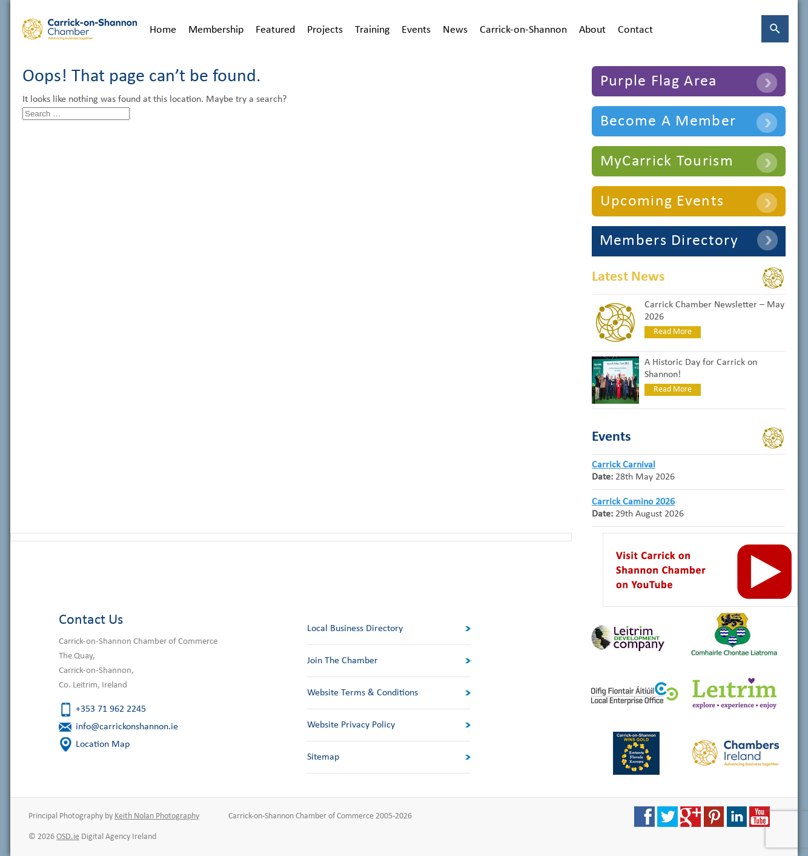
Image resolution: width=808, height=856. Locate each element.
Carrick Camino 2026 (633, 502)
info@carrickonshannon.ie (127, 727)
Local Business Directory (355, 629)
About (592, 30)
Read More (673, 331)
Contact (635, 30)
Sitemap (323, 757)
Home (163, 30)
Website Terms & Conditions (362, 693)
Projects (325, 30)
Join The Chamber (342, 661)
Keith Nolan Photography (156, 816)
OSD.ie (67, 836)
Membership (215, 30)
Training (372, 30)
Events (416, 30)
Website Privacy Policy (351, 725)
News (455, 30)
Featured (275, 30)
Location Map (103, 744)
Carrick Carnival (623, 465)
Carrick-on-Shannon (523, 30)
